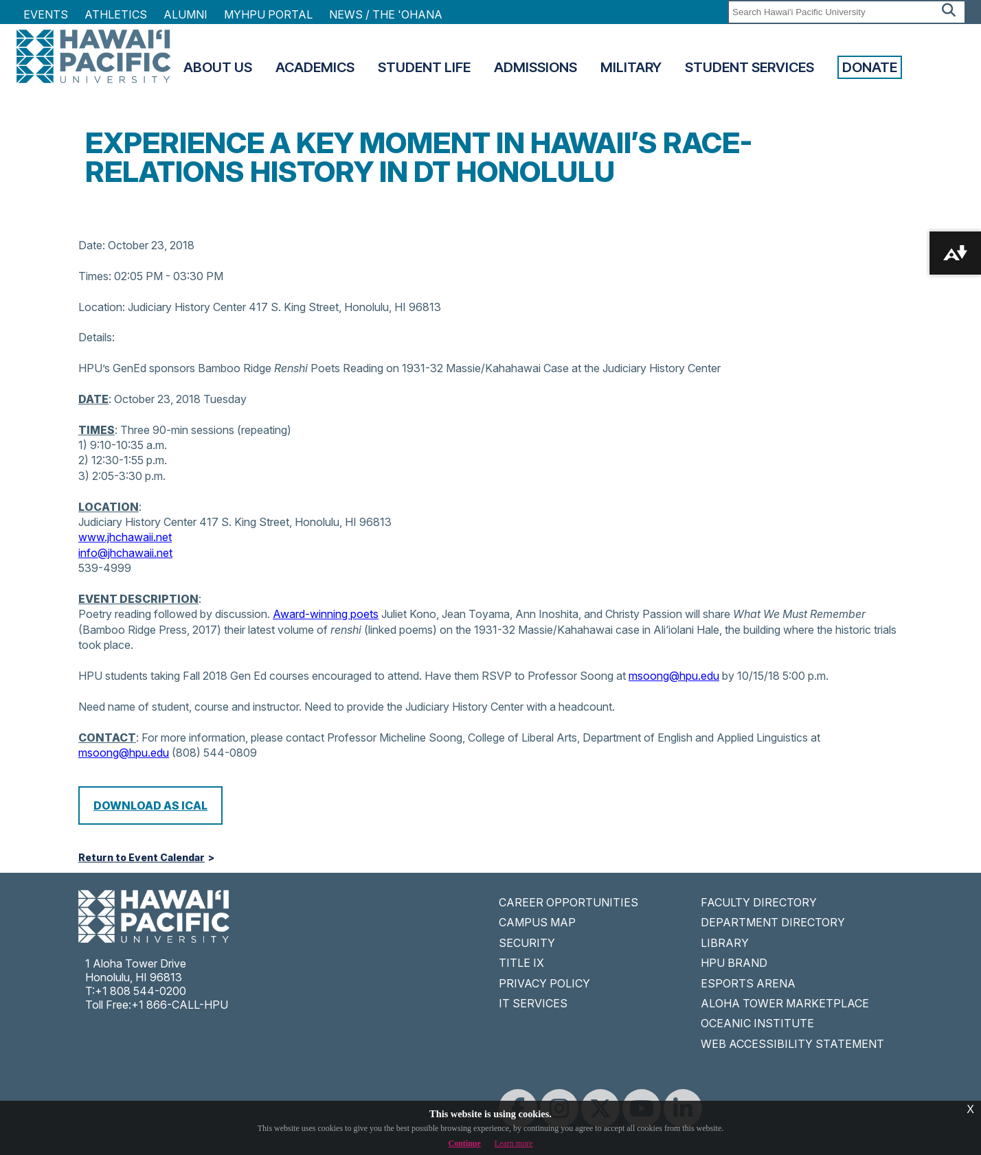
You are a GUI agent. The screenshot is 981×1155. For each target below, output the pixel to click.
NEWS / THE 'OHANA (385, 14)
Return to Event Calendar (141, 857)
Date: (91, 245)
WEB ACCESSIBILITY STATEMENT (792, 1044)
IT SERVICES (533, 1003)
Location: (101, 307)
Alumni (185, 14)
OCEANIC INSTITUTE (757, 1023)
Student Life (424, 67)
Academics (314, 67)
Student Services (749, 67)
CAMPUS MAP (537, 922)
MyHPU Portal (268, 14)
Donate (869, 67)
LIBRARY (725, 943)
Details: (96, 337)
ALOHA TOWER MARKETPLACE (785, 1003)
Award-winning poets (326, 614)
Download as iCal (150, 805)
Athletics (115, 14)
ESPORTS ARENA (748, 983)
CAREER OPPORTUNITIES (568, 902)
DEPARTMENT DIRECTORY (773, 922)
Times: (94, 276)
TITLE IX (521, 963)
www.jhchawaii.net (125, 537)
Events (45, 14)
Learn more (514, 1143)
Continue (465, 1143)
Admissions (535, 67)
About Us (217, 67)
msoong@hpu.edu (674, 676)
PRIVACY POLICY (544, 983)
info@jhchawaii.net (125, 553)
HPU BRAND (734, 963)
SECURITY (527, 943)
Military (631, 67)
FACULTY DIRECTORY (759, 902)
